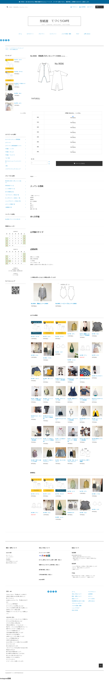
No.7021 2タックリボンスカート (60, 461)
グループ (42, 33)
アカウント (75, 6)
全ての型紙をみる (14, 49)
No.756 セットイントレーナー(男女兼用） (85, 399)
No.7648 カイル (34, 355)
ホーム (20, 33)
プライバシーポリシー (77, 603)
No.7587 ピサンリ (35, 378)
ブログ (77, 33)
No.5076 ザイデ (71, 512)
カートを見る (91, 598)
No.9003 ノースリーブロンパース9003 (65, 303)
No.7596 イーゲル (47, 357)
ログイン (91, 6)
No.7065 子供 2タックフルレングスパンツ (73, 461)
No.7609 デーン (83, 355)
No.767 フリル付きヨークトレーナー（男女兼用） (73, 440)
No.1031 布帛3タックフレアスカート (97, 439)
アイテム (99, 6)
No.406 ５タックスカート (97, 375)
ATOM (76, 610)
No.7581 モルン (17, 93)
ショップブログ (75, 608)
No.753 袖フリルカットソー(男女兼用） (85, 439)
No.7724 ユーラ (71, 491)
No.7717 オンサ (17, 59)
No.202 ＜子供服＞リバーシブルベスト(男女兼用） (36, 399)
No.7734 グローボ (35, 336)
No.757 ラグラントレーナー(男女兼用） (36, 439)
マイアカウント (92, 591)
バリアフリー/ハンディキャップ (16, 48)
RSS (73, 610)
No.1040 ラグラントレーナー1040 (60, 399)
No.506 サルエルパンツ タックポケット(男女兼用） (48, 417)
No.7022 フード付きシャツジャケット (19, 84)
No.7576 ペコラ (59, 352)
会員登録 (83, 6)
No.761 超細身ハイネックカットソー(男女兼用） (85, 334)
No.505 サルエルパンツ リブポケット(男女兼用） (60, 379)
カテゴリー (30, 33)
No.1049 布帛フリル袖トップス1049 (36, 461)
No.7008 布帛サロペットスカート (72, 399)
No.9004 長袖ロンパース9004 (39, 303)
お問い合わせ (87, 33)
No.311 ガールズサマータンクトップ (97, 399)
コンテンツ (53, 33)
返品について (75, 598)
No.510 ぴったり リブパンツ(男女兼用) (73, 379)
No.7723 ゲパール (18, 71)
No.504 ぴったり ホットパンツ (36, 416)
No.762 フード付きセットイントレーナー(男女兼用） (48, 440)
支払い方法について (76, 594)
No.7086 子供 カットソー (48, 379)
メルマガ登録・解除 (66, 33)
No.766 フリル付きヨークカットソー (60, 439)
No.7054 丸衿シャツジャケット (85, 419)
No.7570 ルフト (17, 103)
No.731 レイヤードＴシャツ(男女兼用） (73, 419)
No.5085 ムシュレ (72, 359)
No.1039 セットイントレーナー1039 (48, 399)
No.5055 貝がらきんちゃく (85, 379)
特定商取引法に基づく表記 (78, 601)
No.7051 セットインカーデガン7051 (97, 419)
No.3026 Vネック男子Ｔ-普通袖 (85, 461)
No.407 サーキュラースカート (60, 419)
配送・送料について (76, 596)
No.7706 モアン (71, 333)
